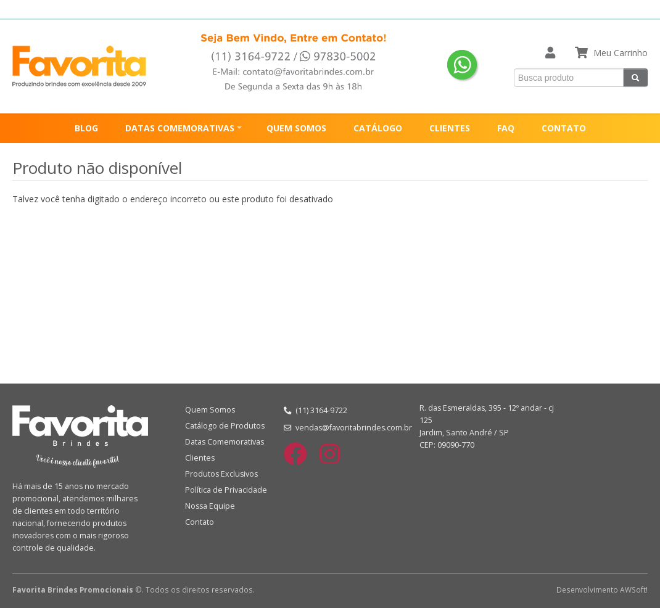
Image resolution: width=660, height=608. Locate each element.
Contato (199, 522)
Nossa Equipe (210, 506)
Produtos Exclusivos (221, 474)
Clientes (200, 458)
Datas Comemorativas (224, 442)
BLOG (86, 128)
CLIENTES (449, 128)
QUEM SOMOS (296, 128)
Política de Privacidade (226, 490)
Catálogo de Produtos (225, 426)
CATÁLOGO (377, 128)
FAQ (505, 128)
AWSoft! (634, 589)
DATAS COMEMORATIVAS (179, 128)
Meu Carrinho (620, 53)
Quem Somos (210, 410)
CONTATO (564, 128)
